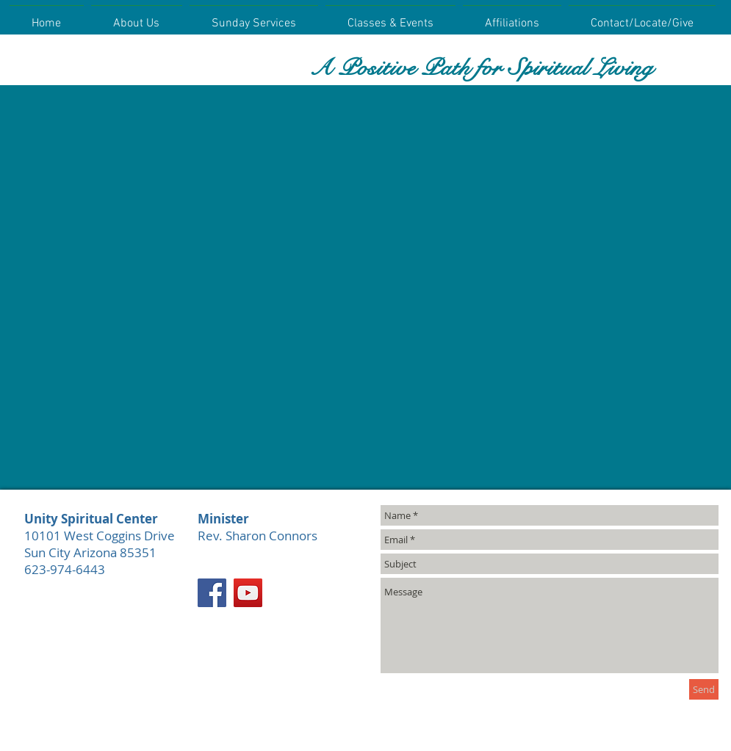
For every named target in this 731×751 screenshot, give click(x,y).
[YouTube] (248, 592)
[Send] (704, 689)
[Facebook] (212, 592)
